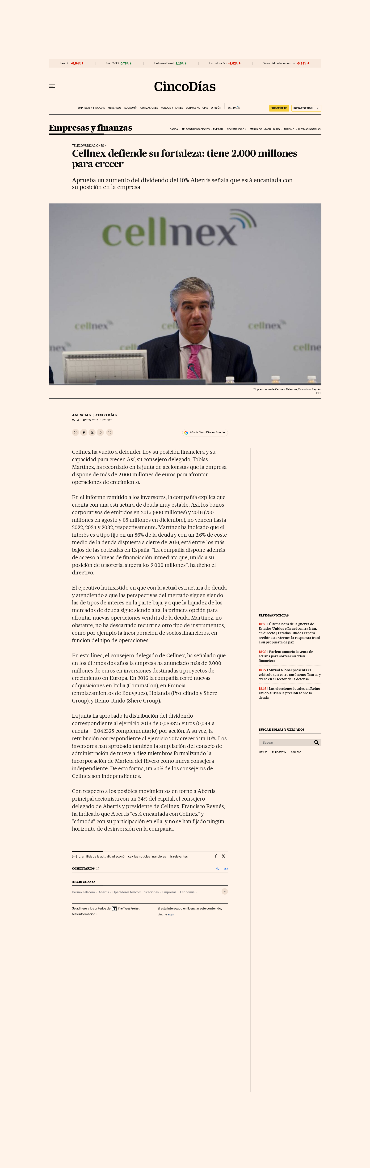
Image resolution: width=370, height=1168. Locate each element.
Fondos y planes (172, 107)
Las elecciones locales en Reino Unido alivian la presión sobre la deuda (289, 693)
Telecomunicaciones (196, 129)
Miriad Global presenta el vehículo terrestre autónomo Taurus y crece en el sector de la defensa (290, 674)
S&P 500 (112, 63)
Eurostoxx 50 (218, 63)
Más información (85, 914)
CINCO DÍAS (106, 415)
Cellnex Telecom (83, 892)
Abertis (104, 892)
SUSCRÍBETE (279, 108)
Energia (218, 129)
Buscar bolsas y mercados (281, 729)
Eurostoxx (279, 752)
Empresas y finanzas (91, 107)
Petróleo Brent (164, 63)
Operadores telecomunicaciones (136, 892)
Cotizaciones (149, 107)
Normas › (221, 868)
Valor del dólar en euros (279, 63)
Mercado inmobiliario (265, 129)
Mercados (114, 107)
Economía (130, 107)
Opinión (216, 107)
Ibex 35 (64, 63)
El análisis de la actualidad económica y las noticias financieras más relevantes (133, 856)
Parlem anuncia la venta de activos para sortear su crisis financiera (286, 656)
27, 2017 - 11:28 (97, 420)
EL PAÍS (232, 106)
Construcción (236, 129)
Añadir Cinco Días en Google (207, 432)
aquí (171, 914)
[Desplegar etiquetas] (225, 891)
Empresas (169, 892)
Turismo (289, 129)
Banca (174, 129)
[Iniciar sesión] (306, 108)
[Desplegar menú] (52, 86)
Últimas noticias (197, 107)
